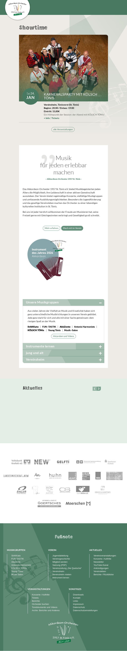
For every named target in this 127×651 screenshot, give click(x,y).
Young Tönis (17, 571)
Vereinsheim (58, 571)
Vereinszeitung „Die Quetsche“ (67, 568)
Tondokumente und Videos (44, 607)
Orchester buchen (40, 604)
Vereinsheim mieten (61, 574)
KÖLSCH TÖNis (36, 330)
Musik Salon (17, 574)
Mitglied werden (59, 562)
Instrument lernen (60, 577)
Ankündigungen (101, 568)
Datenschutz (79, 607)
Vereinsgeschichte (61, 559)
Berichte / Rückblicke (104, 574)
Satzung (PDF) (59, 565)
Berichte (36, 601)
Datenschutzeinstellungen (85, 610)
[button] (99, 389)
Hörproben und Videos (63, 336)
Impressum (78, 604)
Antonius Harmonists (21, 565)
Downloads (78, 594)
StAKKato (33, 326)
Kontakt (76, 598)
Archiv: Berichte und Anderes (46, 610)
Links (75, 601)
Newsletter (99, 562)
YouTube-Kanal (101, 565)
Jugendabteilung (60, 555)
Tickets (55, 118)
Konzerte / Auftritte (102, 559)
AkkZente (65, 326)
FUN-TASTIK (17, 559)
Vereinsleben (100, 571)
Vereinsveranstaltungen (105, 555)
